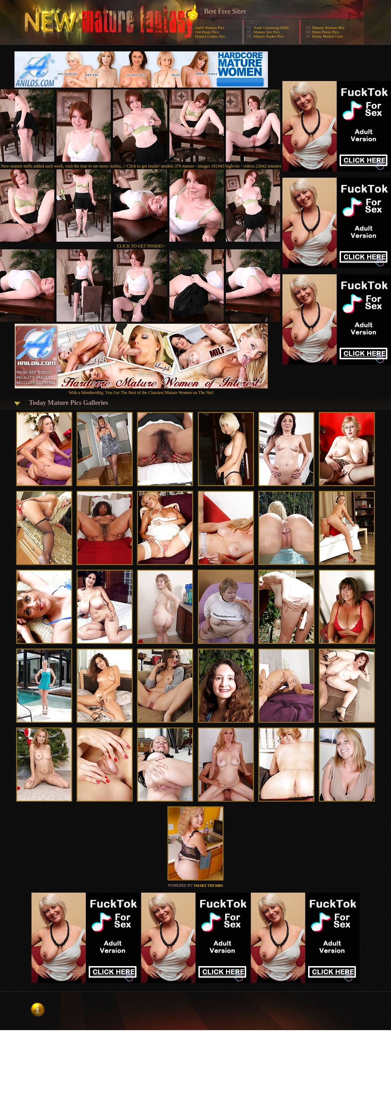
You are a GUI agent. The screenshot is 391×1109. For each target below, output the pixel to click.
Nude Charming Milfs (271, 27)
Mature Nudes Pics (268, 36)
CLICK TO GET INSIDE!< (141, 246)
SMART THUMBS (208, 886)
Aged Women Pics (209, 27)
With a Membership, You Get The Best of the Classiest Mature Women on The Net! (141, 390)
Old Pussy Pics (207, 32)
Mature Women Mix (328, 27)
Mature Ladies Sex (210, 36)
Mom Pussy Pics (325, 32)
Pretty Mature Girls (327, 36)
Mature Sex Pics (266, 32)
